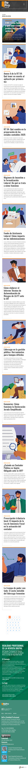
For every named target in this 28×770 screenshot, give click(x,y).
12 (7, 622)
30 (16, 630)
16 (18, 622)
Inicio (2, 713)
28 (10, 630)
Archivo (14, 713)
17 (7, 625)
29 (13, 630)
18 (10, 625)
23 (10, 628)
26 (19, 628)
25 (16, 628)
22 (7, 628)
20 (15, 625)
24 (13, 628)
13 (10, 622)
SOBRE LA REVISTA (8, 713)
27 (7, 630)
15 (15, 622)
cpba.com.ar (5, 679)
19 (12, 625)
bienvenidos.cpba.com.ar (9, 696)
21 (18, 625)
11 (19, 620)
